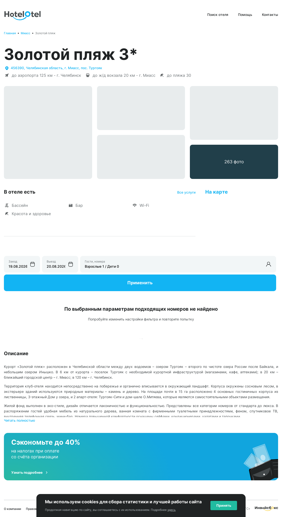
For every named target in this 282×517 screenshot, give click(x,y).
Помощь (245, 14)
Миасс (25, 33)
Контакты (270, 14)
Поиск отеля (217, 14)
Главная (10, 33)
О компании (12, 509)
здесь (171, 510)
